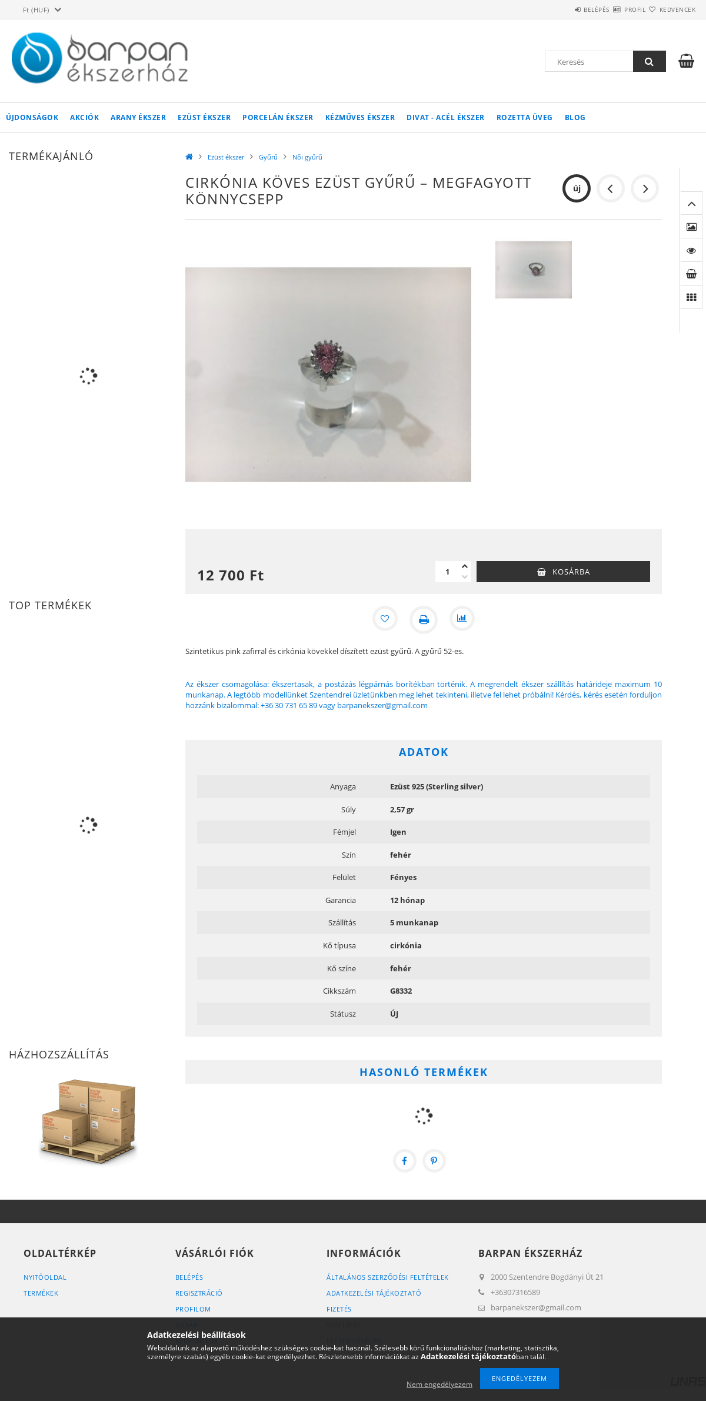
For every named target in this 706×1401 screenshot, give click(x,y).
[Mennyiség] (447, 571)
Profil (613, 9)
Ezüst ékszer (204, 117)
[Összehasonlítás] (463, 620)
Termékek (41, 1293)
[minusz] (465, 577)
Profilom (193, 1308)
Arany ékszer (138, 117)
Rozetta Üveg (525, 117)
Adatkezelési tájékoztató (374, 1293)
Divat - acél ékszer (446, 117)
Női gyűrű (307, 156)
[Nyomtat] (423, 620)
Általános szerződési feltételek (388, 1277)
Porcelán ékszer (278, 117)
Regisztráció (199, 1293)
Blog (575, 117)
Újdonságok (32, 117)
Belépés (561, 9)
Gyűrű (268, 156)
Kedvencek (670, 9)
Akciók (84, 117)
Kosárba (571, 571)
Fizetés (339, 1308)
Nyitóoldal (45, 1277)
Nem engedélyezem (439, 1384)
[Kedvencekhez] (383, 620)
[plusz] (465, 566)
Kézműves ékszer (360, 117)
